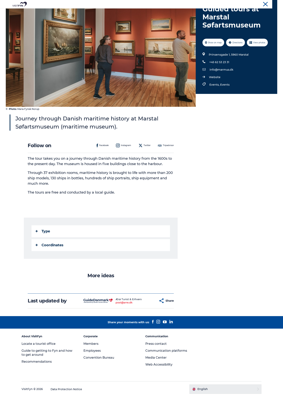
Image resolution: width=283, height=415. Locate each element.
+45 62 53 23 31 (219, 80)
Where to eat (156, 12)
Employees (92, 369)
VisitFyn (231, 3)
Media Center (156, 376)
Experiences (100, 12)
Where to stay (181, 12)
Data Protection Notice (67, 407)
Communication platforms (166, 369)
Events (225, 103)
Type (43, 249)
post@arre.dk (114, 320)
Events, (214, 103)
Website (215, 95)
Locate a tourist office (39, 362)
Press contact (156, 362)
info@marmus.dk (221, 88)
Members (91, 362)
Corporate (245, 3)
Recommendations (37, 380)
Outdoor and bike (128, 12)
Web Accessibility (158, 383)
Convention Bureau (266, 3)
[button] (146, 319)
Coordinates (50, 263)
